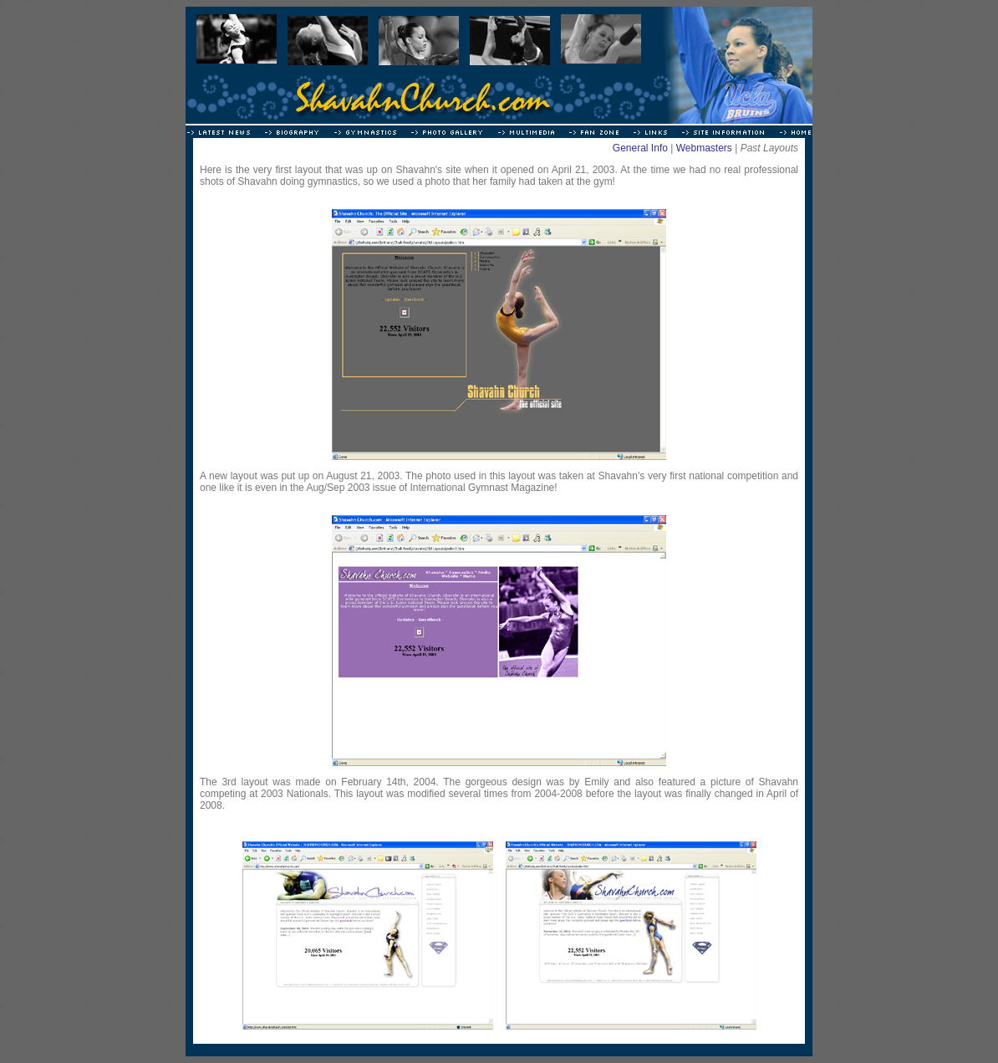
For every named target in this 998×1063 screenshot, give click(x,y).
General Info (640, 148)
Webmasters (704, 148)
